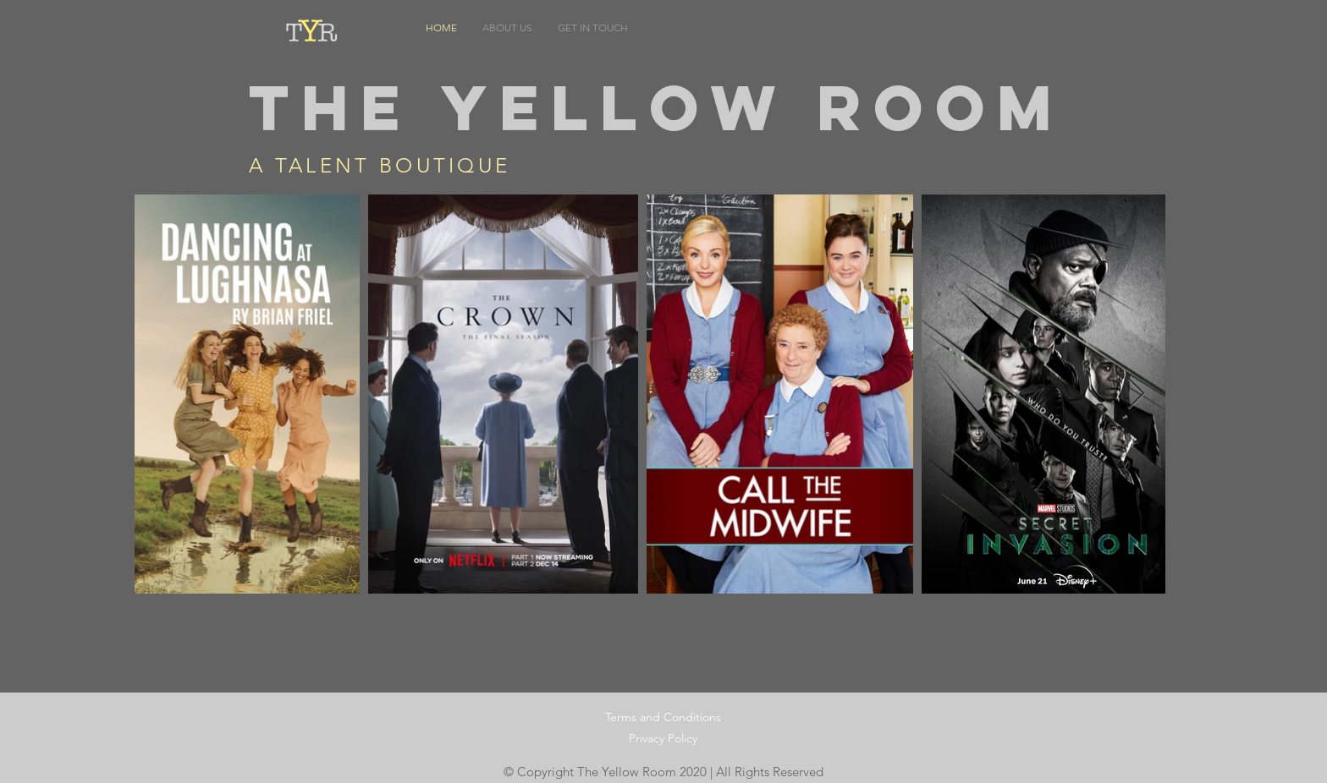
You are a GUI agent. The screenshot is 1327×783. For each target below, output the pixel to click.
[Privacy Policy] (662, 739)
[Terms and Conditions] (663, 717)
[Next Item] (1136, 394)
